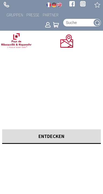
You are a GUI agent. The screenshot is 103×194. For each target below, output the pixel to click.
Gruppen (14, 15)
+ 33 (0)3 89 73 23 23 (6, 4)
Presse (33, 15)
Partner (50, 15)
